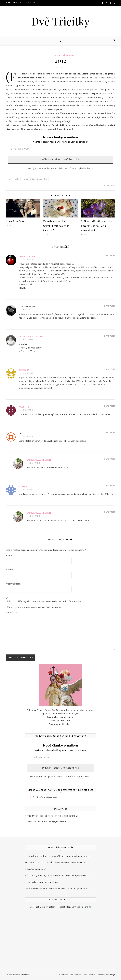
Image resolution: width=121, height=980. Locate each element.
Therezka (24, 369)
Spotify (55, 720)
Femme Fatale (13, 179)
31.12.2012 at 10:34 (26, 489)
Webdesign (110, 974)
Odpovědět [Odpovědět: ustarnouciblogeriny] (109, 336)
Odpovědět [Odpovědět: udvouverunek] (109, 255)
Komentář (11, 612)
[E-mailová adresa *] (60, 149)
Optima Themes (22, 974)
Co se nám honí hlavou (61, 55)
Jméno (9, 555)
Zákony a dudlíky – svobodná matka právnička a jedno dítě (58, 875)
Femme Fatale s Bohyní (38, 459)
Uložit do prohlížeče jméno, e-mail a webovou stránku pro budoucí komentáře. (43, 601)
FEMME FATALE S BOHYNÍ (38, 862)
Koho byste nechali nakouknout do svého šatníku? (56, 226)
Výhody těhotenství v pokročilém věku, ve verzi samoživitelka (60, 856)
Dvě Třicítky (60, 21)
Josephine (24, 406)
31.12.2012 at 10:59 (26, 436)
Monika (23, 486)
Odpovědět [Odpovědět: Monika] (109, 485)
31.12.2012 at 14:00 (26, 373)
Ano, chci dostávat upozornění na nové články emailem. (33, 606)
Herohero (67, 724)
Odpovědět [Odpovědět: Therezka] (109, 369)
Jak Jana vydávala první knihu (44, 881)
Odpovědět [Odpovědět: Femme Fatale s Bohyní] (109, 459)
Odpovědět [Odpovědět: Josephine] (109, 406)
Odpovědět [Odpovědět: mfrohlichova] (109, 306)
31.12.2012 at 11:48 (26, 410)
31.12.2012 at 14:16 (26, 340)
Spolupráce (19, 3)
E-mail (9, 569)
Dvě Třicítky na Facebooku (45, 796)
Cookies (100, 974)
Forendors (54, 724)
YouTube (65, 720)
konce (25, 179)
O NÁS (8, 3)
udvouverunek (27, 256)
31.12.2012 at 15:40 (26, 310)
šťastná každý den (39, 179)
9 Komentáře (109, 185)
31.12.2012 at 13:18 (33, 463)
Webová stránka (13, 583)
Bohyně (77, 974)
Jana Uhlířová (89, 974)
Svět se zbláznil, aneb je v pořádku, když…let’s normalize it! (96, 226)
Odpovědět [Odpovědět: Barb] (109, 432)
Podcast (31, 3)
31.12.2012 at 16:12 (26, 259)
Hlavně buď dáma (16, 221)
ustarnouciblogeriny (31, 336)
